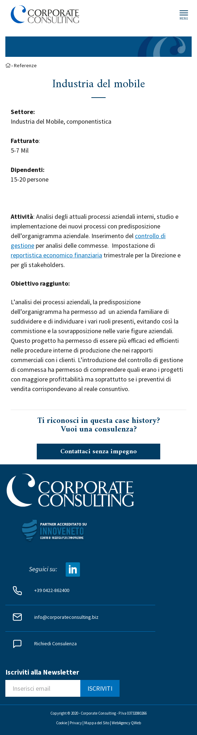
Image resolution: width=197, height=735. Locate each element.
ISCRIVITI (99, 688)
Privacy (76, 722)
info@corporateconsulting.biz (66, 617)
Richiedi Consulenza (55, 643)
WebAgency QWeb (126, 722)
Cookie (61, 722)
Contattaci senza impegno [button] (98, 452)
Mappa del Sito (96, 722)
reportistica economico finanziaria (56, 255)
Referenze (25, 65)
